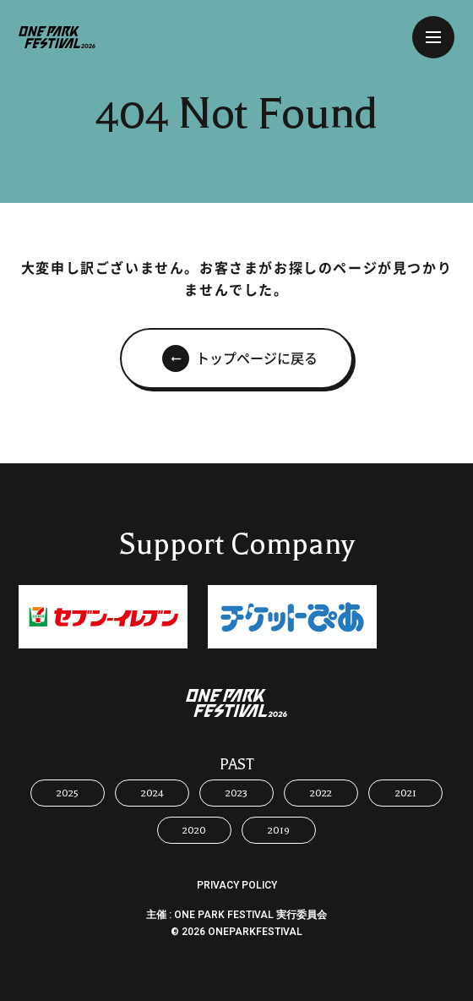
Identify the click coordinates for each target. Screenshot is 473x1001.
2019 (279, 830)
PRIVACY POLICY (237, 885)
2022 (321, 793)
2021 (405, 793)
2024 (152, 793)
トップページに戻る (257, 358)
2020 (194, 830)
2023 (236, 793)
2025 (68, 793)
